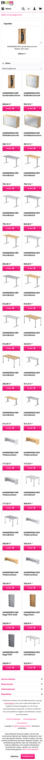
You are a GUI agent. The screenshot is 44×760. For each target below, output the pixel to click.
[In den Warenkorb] (11, 108)
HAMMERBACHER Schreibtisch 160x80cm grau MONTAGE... (10, 294)
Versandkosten (9, 703)
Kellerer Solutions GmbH (22, 726)
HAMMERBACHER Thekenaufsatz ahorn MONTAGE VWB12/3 (32, 453)
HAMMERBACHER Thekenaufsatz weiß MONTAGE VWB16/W (32, 533)
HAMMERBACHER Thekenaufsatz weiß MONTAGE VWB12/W (10, 453)
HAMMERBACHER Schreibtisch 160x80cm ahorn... (32, 294)
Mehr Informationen (30, 749)
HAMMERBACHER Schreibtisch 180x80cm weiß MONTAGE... (32, 254)
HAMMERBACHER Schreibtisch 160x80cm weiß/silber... (32, 374)
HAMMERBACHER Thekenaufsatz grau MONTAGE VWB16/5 (32, 573)
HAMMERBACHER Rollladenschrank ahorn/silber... (32, 94)
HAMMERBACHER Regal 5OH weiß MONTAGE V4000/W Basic (10, 613)
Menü (6, 8)
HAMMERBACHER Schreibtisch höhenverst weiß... (11, 214)
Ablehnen (14, 756)
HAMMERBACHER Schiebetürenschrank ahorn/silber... (33, 134)
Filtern (6, 63)
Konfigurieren (27, 756)
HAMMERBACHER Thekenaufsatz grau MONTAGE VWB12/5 (10, 493)
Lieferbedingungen (29, 719)
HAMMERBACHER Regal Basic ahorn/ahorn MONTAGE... (32, 613)
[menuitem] (6, 8)
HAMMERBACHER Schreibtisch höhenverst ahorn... (32, 174)
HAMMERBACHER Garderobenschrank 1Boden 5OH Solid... (22, 47)
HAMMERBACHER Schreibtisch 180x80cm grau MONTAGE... (32, 214)
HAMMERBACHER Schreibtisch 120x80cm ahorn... (11, 374)
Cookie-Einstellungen (13, 719)
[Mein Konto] (34, 8)
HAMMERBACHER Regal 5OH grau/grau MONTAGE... (10, 653)
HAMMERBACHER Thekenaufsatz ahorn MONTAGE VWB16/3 (10, 573)
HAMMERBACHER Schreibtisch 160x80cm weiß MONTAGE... (10, 334)
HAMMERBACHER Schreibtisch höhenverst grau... (11, 174)
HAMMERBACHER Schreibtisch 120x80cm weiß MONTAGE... (32, 493)
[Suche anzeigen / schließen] (23, 8)
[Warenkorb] (40, 8)
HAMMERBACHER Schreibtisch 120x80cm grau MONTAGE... (10, 533)
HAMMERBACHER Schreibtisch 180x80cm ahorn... (11, 254)
